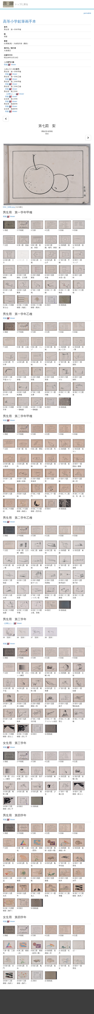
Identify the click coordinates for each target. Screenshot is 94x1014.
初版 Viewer (10, 65)
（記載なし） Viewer (14, 94)
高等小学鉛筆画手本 (19, 21)
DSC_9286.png (9, 207)
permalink (87, 13)
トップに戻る (21, 4)
